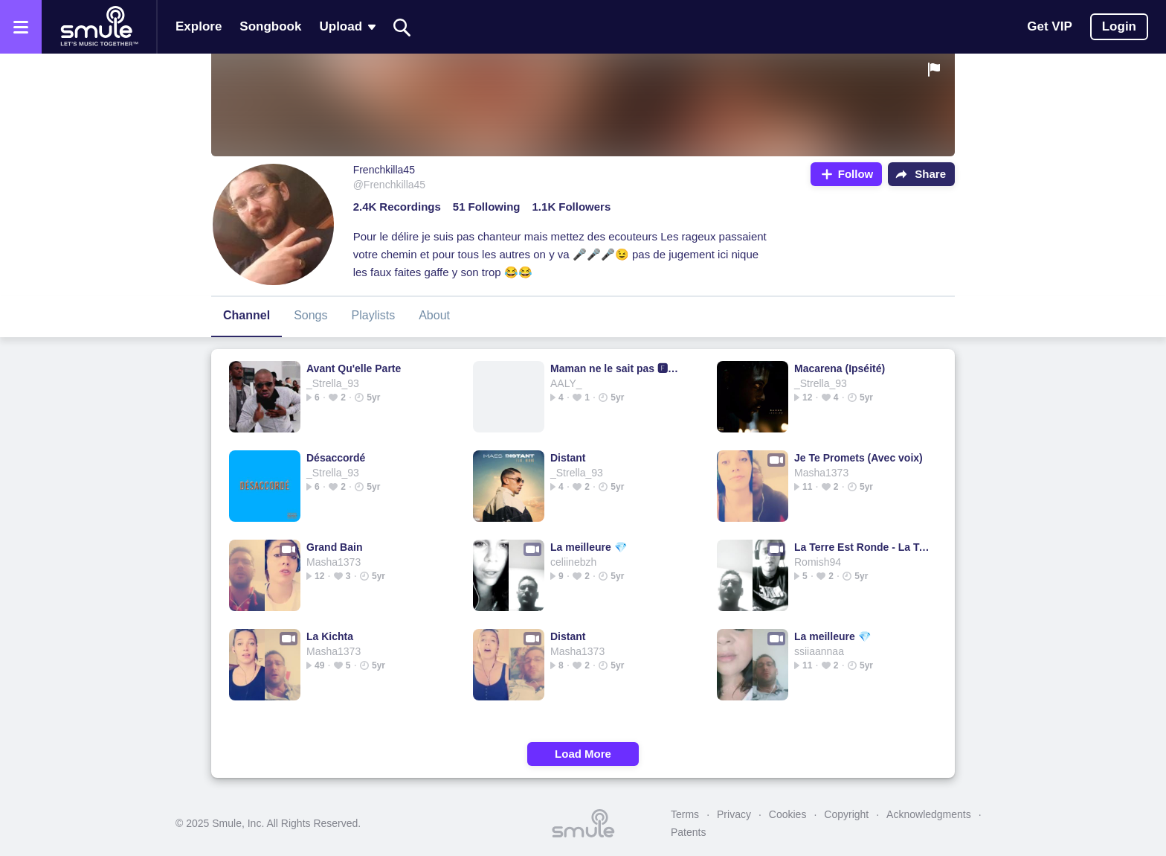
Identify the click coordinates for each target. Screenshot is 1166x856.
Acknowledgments (928, 814)
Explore (198, 26)
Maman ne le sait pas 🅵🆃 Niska (618, 368)
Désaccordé (335, 458)
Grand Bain (334, 547)
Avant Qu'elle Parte (353, 368)
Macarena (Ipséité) (839, 368)
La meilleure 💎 (588, 547)
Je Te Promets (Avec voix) (858, 458)
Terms (685, 814)
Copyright (846, 814)
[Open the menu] (21, 27)
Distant (567, 458)
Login (1119, 26)
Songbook (270, 26)
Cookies (788, 814)
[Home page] (98, 27)
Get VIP (1049, 26)
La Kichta (329, 636)
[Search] (402, 27)
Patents (688, 832)
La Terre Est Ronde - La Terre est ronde (862, 547)
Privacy (734, 814)
